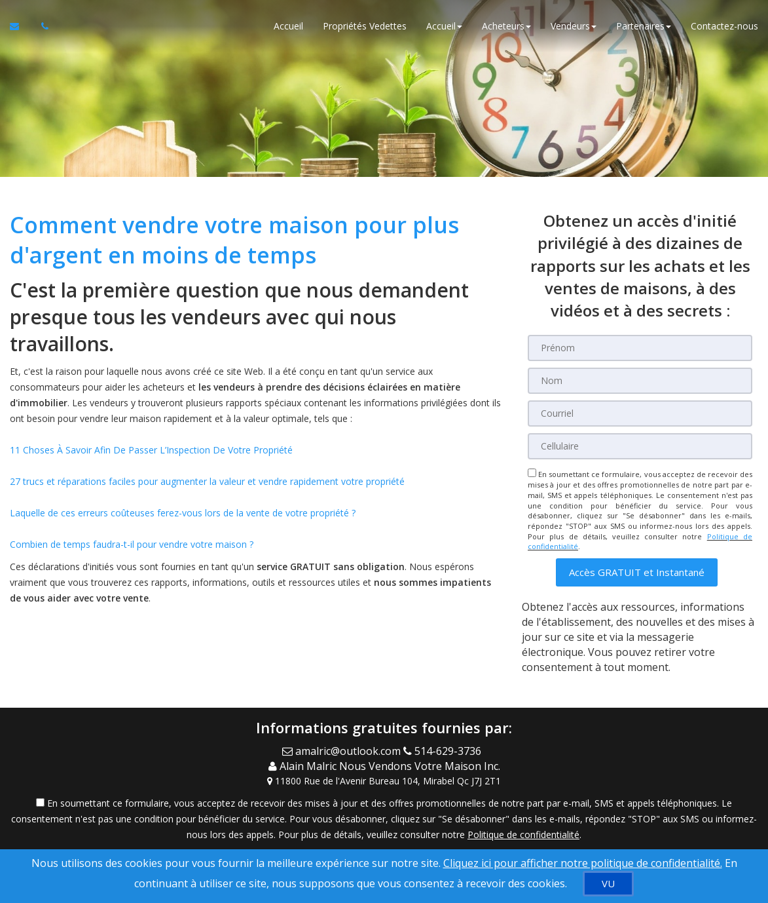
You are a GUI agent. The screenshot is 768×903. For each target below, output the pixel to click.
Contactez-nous (724, 26)
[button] (637, 572)
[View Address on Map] (384, 781)
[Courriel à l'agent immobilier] (20, 26)
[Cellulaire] (640, 446)
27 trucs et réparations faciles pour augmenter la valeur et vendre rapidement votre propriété (207, 481)
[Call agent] (444, 751)
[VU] (608, 883)
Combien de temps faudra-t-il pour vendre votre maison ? (131, 544)
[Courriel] (640, 413)
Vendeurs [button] (573, 26)
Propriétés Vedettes (365, 26)
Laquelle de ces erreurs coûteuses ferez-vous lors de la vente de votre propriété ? (183, 513)
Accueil (288, 26)
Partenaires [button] (643, 26)
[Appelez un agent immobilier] (41, 26)
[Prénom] (640, 348)
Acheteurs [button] (506, 26)
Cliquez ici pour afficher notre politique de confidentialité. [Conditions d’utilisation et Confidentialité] (582, 863)
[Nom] (640, 381)
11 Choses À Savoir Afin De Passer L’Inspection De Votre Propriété (151, 450)
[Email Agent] (342, 751)
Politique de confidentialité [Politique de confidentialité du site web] (523, 834)
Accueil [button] (444, 26)
